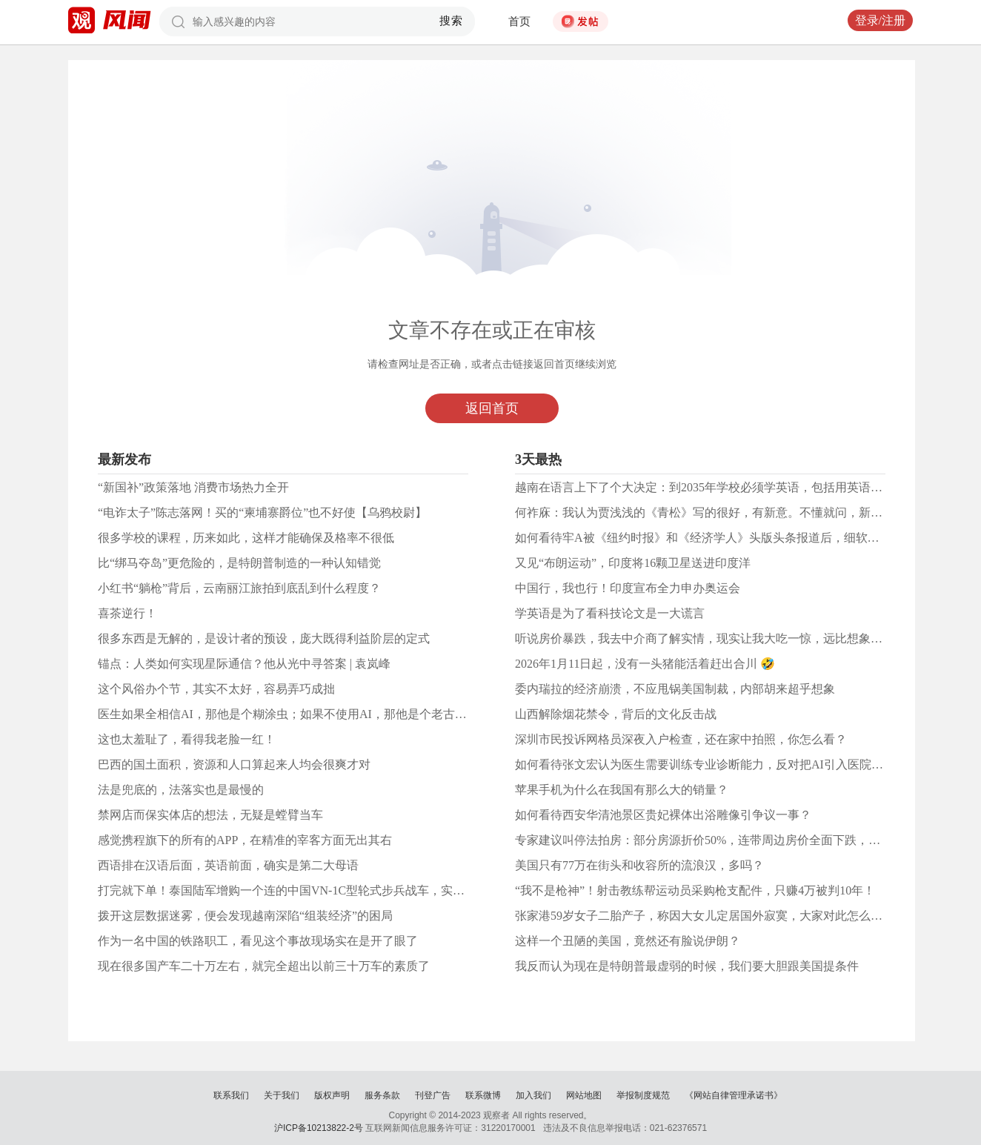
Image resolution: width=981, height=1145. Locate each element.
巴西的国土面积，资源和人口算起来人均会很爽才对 (234, 764)
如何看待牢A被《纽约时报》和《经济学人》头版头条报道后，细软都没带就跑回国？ (738, 537)
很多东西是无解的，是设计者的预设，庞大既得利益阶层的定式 (264, 638)
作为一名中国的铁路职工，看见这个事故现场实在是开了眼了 (258, 941)
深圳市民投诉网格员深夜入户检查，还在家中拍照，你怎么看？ (681, 739)
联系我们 (231, 1095)
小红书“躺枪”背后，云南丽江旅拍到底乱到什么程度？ (239, 588)
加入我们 (533, 1095)
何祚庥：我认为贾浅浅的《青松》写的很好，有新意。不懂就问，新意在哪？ (716, 512)
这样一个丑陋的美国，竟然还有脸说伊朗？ (627, 941)
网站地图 (584, 1095)
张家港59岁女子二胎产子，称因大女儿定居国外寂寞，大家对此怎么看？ (704, 915)
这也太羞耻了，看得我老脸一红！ (187, 739)
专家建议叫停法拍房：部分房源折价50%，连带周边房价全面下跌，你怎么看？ (721, 840)
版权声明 (332, 1095)
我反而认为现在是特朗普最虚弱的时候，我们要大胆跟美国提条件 (687, 966)
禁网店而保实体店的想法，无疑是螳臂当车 (210, 815)
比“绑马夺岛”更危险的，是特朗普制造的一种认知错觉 (239, 563)
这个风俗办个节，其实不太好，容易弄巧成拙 (216, 689)
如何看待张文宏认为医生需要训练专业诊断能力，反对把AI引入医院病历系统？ (723, 764)
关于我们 (281, 1095)
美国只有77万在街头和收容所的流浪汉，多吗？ (639, 865)
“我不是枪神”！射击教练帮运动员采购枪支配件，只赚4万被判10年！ (695, 890)
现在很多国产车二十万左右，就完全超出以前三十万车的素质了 (264, 966)
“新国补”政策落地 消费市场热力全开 (193, 487)
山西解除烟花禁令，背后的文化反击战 (615, 714)
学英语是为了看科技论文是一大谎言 (610, 613)
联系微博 (483, 1095)
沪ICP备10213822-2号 (318, 1128)
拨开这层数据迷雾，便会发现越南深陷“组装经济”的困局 (245, 915)
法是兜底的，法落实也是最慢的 (181, 789)
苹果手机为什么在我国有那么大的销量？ (621, 789)
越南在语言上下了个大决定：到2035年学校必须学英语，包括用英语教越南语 (716, 487)
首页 (519, 21)
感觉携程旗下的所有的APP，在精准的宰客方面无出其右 (245, 840)
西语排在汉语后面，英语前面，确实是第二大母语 (228, 865)
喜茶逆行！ (127, 613)
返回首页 (492, 408)
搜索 (451, 21)
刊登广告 (432, 1095)
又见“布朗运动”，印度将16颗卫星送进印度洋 (633, 563)
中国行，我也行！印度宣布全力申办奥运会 (627, 588)
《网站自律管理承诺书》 (733, 1095)
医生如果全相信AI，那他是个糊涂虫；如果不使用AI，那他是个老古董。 (288, 714)
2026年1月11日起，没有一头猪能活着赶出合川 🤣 (645, 663)
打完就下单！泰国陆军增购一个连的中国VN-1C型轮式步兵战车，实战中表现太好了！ (323, 890)
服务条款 (382, 1095)
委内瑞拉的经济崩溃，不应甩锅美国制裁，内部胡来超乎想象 (675, 689)
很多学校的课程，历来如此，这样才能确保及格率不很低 (246, 537)
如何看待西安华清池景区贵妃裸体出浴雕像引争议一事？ (663, 815)
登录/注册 (880, 20)
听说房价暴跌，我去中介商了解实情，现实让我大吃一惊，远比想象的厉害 (710, 638)
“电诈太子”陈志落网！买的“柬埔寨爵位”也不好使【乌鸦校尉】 (262, 512)
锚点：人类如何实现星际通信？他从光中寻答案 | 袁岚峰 (244, 663)
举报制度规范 (643, 1095)
